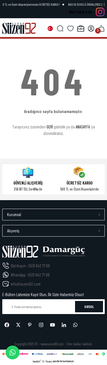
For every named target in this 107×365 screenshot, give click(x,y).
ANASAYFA (83, 126)
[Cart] (101, 28)
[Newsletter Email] (53, 306)
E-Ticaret (47, 361)
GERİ (50, 126)
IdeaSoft (37, 361)
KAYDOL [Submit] (89, 306)
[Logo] (19, 28)
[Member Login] (91, 28)
